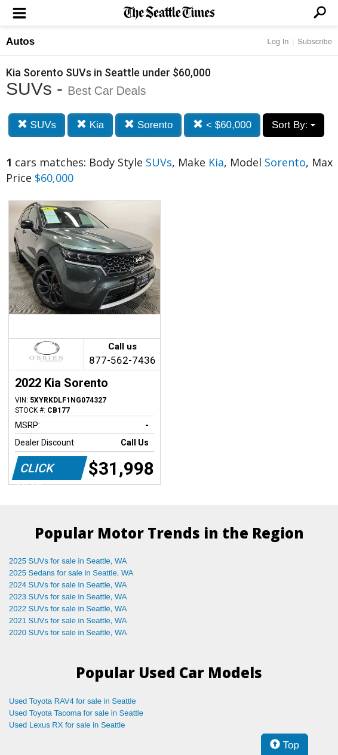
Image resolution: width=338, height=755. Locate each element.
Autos (20, 41)
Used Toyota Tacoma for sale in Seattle (76, 712)
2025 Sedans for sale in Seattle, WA (71, 572)
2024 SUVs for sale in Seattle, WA (68, 584)
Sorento (148, 125)
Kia (90, 125)
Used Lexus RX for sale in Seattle (67, 724)
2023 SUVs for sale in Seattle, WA (68, 596)
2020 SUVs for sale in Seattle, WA (68, 632)
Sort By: (293, 125)
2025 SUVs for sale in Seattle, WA (68, 560)
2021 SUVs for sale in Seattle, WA (68, 620)
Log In (277, 41)
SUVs (36, 125)
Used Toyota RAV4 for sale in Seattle (72, 701)
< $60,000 (222, 125)
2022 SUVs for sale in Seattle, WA (68, 608)
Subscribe (314, 41)
